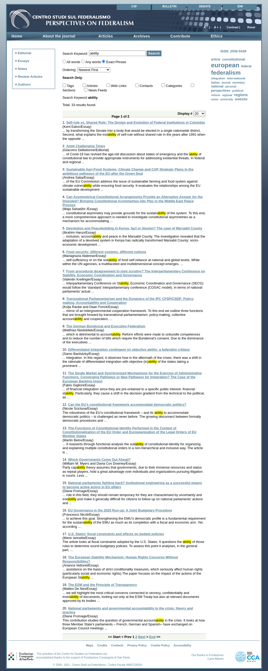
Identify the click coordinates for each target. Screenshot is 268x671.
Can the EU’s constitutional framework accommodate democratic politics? (127, 404)
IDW (240, 6)
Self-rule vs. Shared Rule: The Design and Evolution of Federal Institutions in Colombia (135, 122)
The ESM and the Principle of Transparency (102, 585)
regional (227, 95)
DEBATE (204, 6)
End (152, 637)
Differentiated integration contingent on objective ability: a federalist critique (129, 349)
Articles (105, 36)
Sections (69, 90)
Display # (185, 114)
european (225, 65)
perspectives (220, 90)
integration (218, 78)
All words (73, 62)
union (214, 99)
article (215, 59)
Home (17, 36)
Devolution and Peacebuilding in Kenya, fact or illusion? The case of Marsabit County (134, 228)
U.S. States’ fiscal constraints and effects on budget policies (116, 534)
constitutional (233, 59)
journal (226, 82)
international (236, 78)
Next (142, 637)
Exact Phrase (116, 62)
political (237, 90)
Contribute (180, 36)
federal (246, 66)
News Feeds (97, 90)
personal (230, 86)
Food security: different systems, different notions (106, 252)
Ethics (216, 36)
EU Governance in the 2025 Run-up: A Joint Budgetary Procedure (120, 510)
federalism (226, 72)
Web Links (119, 86)
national (217, 86)
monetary (238, 82)
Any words (93, 62)
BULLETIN (169, 6)
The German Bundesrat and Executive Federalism (105, 326)
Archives (141, 36)
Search (154, 53)
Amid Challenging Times (85, 146)
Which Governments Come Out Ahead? (99, 459)
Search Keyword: (76, 53)
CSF (134, 6)
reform (215, 95)
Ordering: (70, 70)
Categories (174, 86)
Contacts (146, 86)
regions (241, 95)
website (241, 99)
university (226, 99)
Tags (71, 86)
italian (215, 82)
